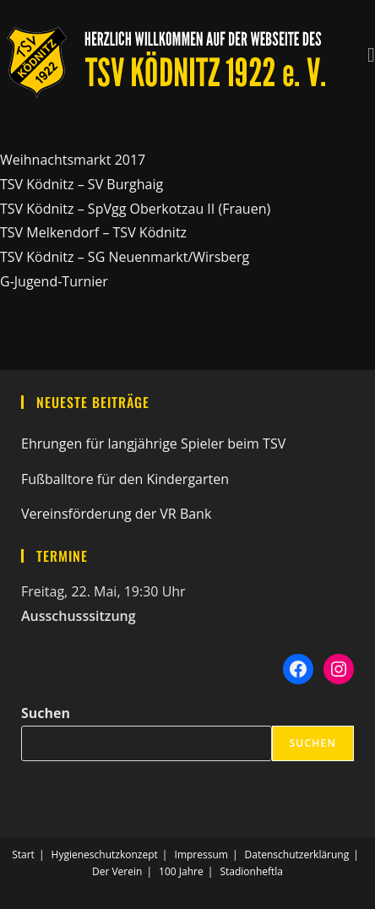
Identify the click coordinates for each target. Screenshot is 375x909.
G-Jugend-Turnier (54, 281)
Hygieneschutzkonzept (105, 854)
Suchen (45, 713)
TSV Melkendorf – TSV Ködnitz (93, 232)
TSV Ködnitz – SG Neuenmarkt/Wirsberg (124, 257)
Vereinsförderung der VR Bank (116, 513)
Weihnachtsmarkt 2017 (72, 159)
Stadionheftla (251, 871)
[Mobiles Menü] (371, 52)
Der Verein (117, 871)
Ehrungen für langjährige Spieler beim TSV (153, 443)
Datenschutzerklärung (297, 854)
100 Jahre (181, 871)
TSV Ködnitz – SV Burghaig (81, 184)
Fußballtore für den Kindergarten (125, 479)
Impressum (201, 854)
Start (23, 854)
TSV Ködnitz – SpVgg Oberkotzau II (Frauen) (135, 208)
